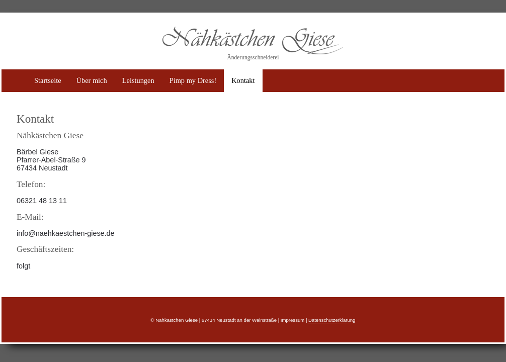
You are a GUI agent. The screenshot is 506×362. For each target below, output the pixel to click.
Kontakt (243, 80)
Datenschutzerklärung (331, 320)
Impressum (292, 320)
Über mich (91, 80)
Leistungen (138, 80)
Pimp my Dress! (193, 80)
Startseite (47, 80)
